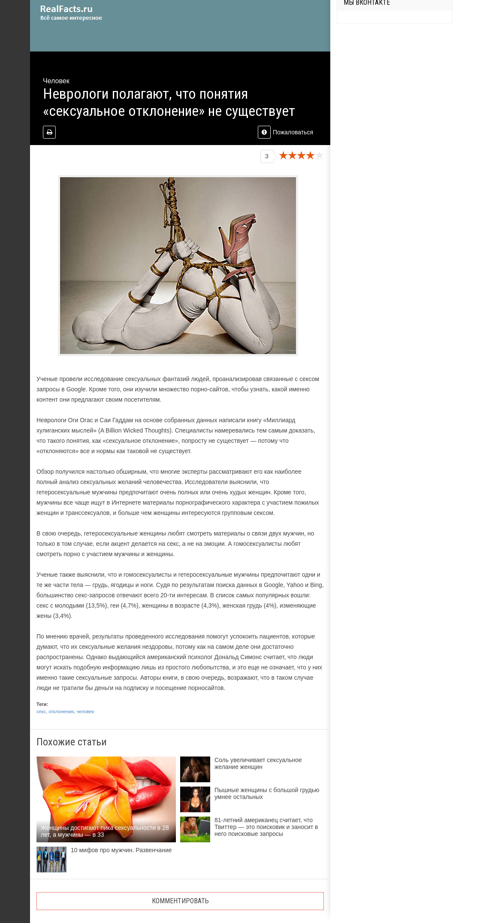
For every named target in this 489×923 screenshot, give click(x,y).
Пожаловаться (285, 132)
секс (41, 711)
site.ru (83, 13)
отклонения (61, 711)
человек (85, 711)
